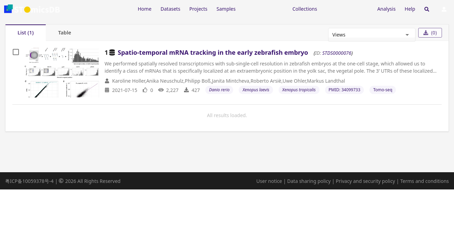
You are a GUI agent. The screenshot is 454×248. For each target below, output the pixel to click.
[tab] (26, 32)
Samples (226, 9)
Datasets (170, 9)
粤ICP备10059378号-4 (29, 181)
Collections (304, 9)
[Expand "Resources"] (264, 8)
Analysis (386, 9)
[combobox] (366, 35)
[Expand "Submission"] (347, 8)
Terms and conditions (424, 181)
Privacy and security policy (365, 181)
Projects (198, 9)
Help (410, 9)
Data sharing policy (309, 181)
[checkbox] (15, 52)
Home (144, 9)
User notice (269, 181)
